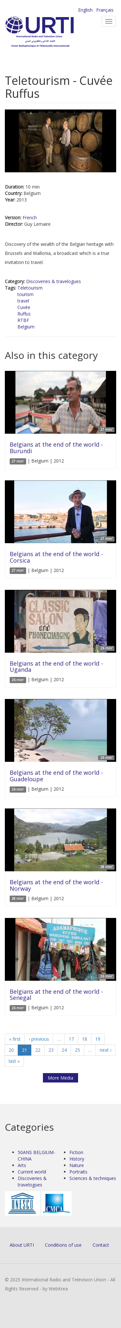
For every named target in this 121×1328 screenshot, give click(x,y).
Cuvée (23, 307)
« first (15, 1039)
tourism (25, 294)
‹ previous (39, 1039)
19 (97, 1039)
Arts (22, 1165)
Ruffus (24, 314)
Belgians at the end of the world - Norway (56, 885)
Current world (32, 1172)
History (76, 1159)
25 (77, 1050)
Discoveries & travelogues (53, 281)
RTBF (23, 320)
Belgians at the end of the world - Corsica (56, 557)
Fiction (76, 1152)
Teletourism (30, 288)
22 (37, 1050)
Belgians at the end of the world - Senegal (56, 995)
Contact (101, 1245)
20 (11, 1050)
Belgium (26, 327)
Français (105, 10)
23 (51, 1050)
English (85, 10)
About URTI (22, 1245)
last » (14, 1061)
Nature (76, 1165)
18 (84, 1039)
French (30, 217)
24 (64, 1050)
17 (71, 1039)
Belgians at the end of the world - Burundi (56, 448)
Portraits (78, 1172)
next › (105, 1050)
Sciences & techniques (92, 1178)
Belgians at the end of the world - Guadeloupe (56, 776)
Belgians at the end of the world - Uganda (56, 666)
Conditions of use (63, 1245)
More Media (60, 1078)
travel (23, 301)
